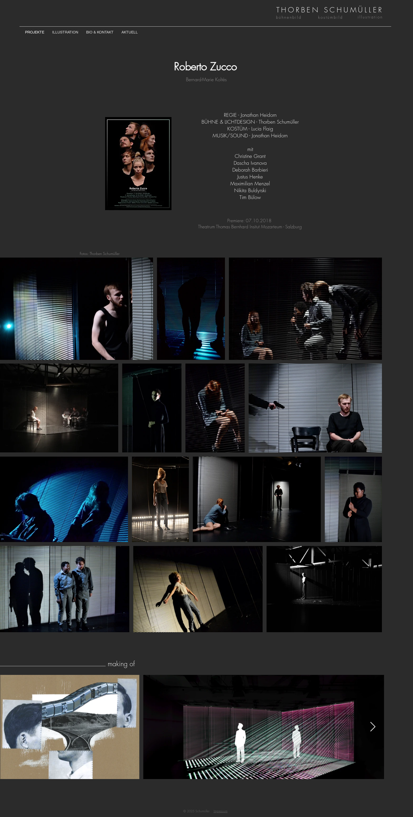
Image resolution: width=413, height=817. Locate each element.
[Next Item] (373, 727)
